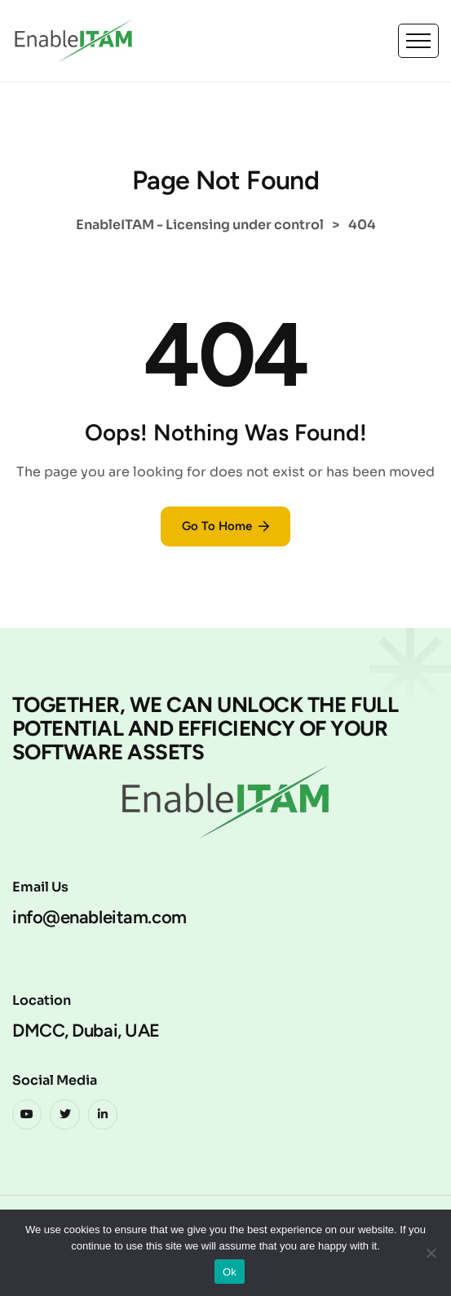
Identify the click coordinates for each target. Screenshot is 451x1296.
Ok (230, 1272)
